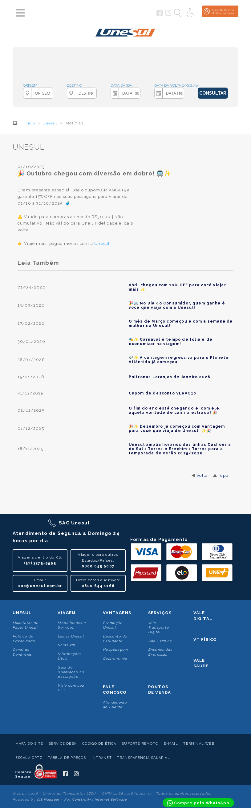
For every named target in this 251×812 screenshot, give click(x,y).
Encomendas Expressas (160, 652)
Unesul (22, 612)
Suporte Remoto (140, 744)
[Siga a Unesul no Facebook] (159, 15)
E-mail (171, 744)
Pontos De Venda (159, 690)
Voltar (202, 475)
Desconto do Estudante (115, 638)
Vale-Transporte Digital (158, 627)
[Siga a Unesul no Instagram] (168, 15)
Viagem (66, 612)
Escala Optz (29, 758)
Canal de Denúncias (22, 652)
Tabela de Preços (67, 758)
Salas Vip (66, 645)
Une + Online (160, 641)
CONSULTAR (212, 93)
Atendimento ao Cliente (115, 704)
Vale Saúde (201, 663)
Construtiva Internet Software (99, 799)
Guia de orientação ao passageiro (71, 672)
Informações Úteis (69, 656)
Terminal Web (198, 744)
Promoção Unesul (113, 625)
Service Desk (63, 744)
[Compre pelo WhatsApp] (198, 802)
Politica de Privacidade (24, 638)
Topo (223, 475)
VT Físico (205, 639)
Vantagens (117, 612)
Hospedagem (115, 650)
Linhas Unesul (71, 636)
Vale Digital (202, 615)
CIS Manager (48, 799)
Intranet (101, 758)
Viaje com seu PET (71, 688)
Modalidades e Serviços (72, 625)
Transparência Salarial (143, 758)
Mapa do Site (29, 744)
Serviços (160, 612)
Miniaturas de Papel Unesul (25, 625)
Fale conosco (115, 690)
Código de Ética (99, 744)
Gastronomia (115, 659)
